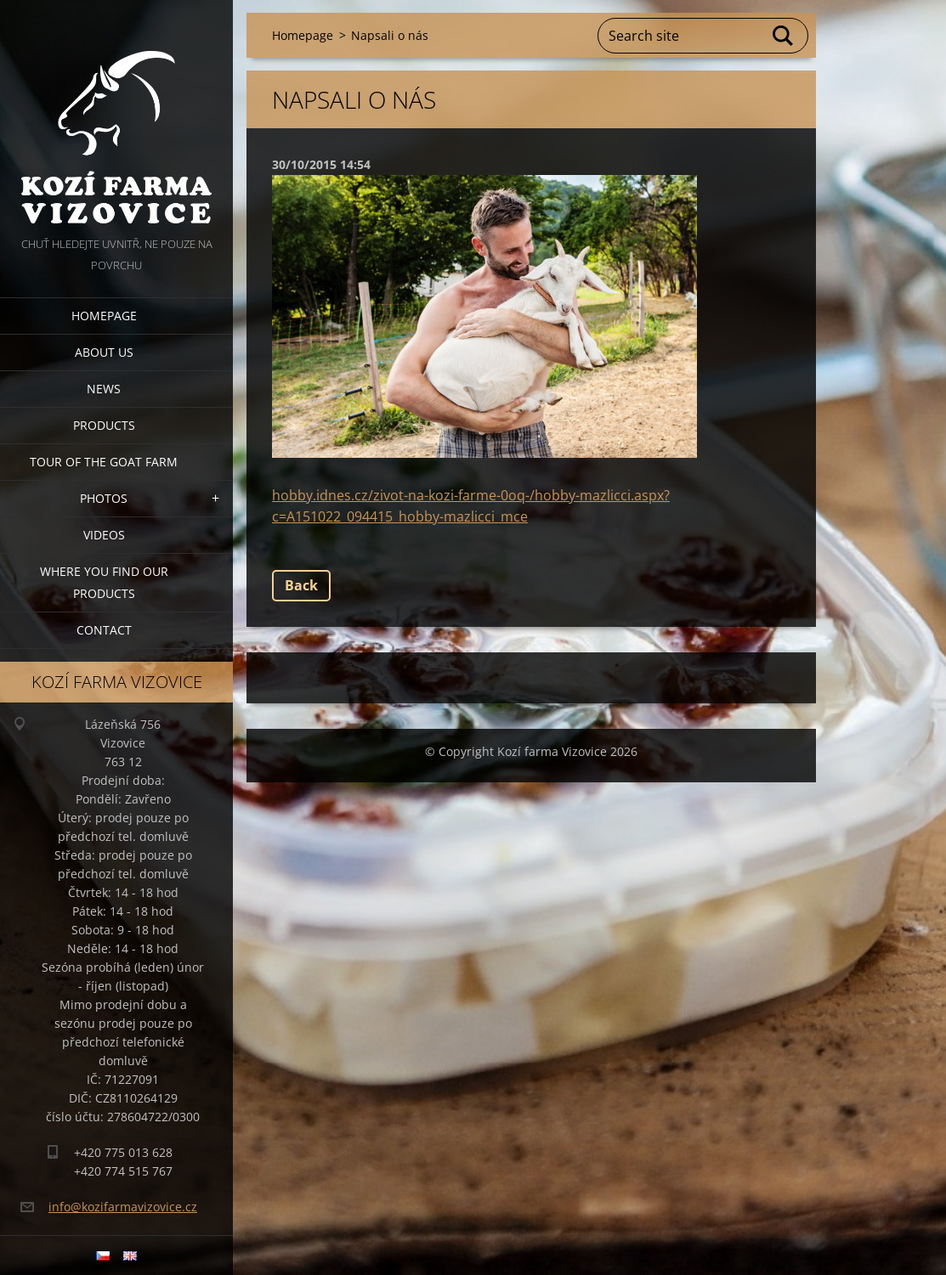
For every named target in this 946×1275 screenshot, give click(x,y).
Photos (103, 498)
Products (104, 425)
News (104, 389)
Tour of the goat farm (104, 462)
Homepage (104, 315)
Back (301, 585)
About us (104, 352)
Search (784, 35)
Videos (104, 535)
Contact (104, 630)
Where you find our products (104, 582)
